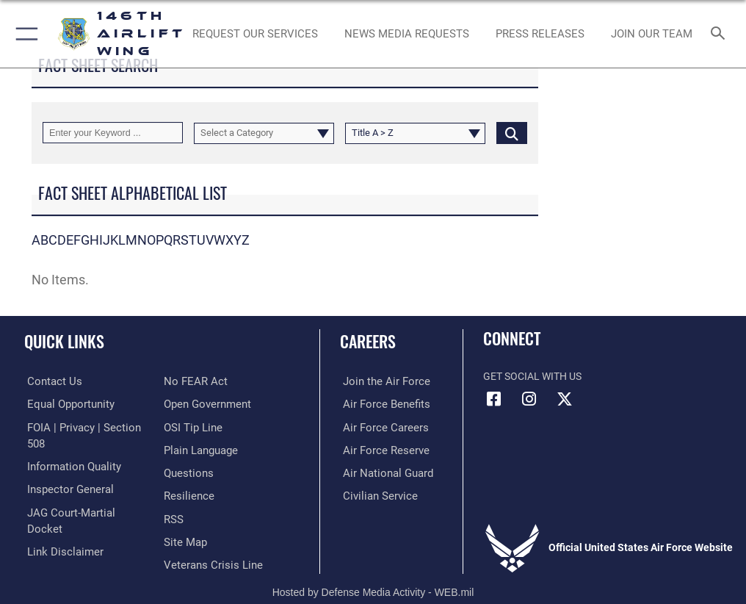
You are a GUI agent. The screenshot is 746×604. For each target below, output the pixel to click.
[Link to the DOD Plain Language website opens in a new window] (199, 426)
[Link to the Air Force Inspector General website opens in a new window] (64, 471)
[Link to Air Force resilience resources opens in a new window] (186, 471)
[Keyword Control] (113, 132)
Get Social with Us (532, 376)
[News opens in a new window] (539, 33)
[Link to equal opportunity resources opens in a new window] (65, 404)
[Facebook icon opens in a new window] (494, 399)
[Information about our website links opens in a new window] (58, 516)
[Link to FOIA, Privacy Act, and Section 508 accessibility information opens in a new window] (86, 426)
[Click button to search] (511, 132)
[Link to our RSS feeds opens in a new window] (173, 493)
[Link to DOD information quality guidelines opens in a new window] (68, 448)
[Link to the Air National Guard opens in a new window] (382, 471)
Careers (368, 341)
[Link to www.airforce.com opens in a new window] (379, 381)
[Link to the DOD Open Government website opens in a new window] (205, 381)
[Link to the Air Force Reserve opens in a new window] (379, 448)
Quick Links (64, 341)
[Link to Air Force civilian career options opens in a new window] (373, 493)
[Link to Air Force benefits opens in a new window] (380, 404)
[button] (24, 34)
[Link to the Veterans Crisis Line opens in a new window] (208, 538)
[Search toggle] (721, 34)
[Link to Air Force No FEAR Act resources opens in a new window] (53, 538)
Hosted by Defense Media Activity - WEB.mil (373, 572)
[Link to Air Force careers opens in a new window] (379, 426)
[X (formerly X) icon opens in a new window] (565, 399)
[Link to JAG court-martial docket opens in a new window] (82, 493)
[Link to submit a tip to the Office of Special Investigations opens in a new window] (190, 404)
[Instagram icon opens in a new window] (529, 399)
